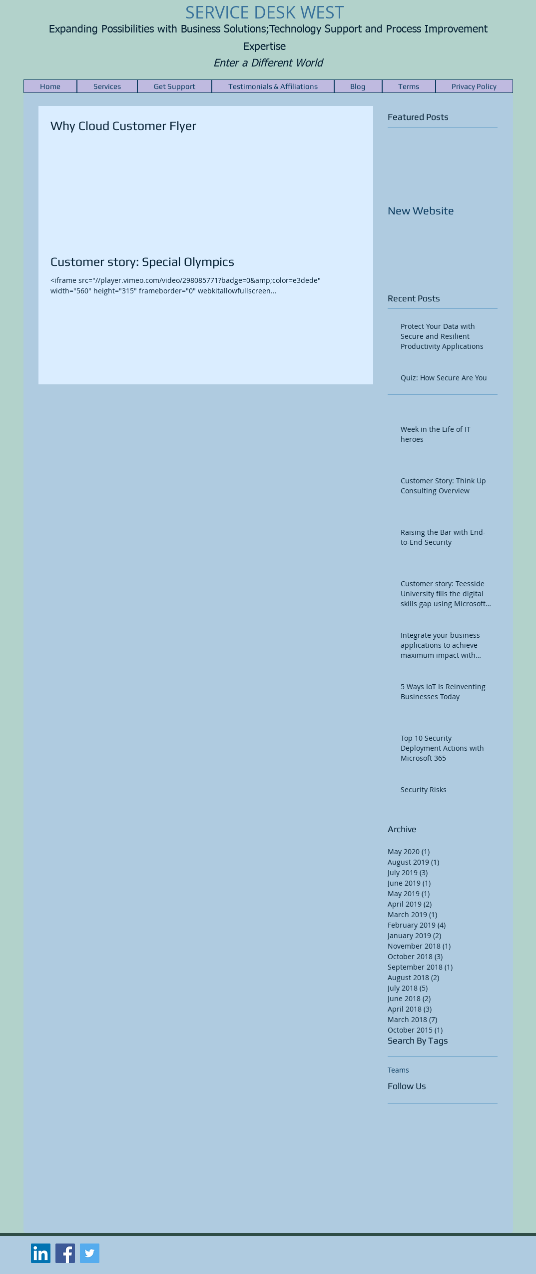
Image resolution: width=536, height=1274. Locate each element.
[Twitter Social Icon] (89, 1253)
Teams (398, 1070)
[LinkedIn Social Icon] (40, 1253)
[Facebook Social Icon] (65, 1253)
